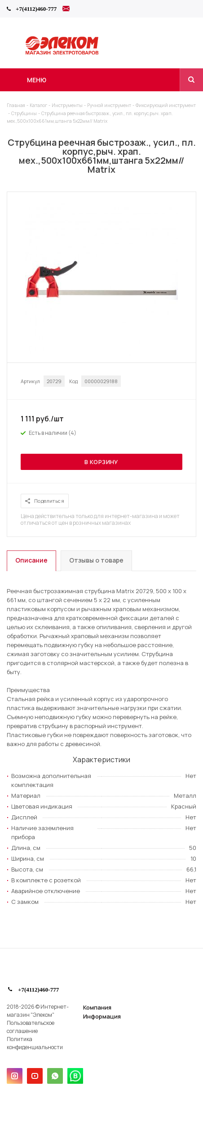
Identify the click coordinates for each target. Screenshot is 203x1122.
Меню (36, 80)
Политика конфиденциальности (35, 1043)
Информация (102, 1016)
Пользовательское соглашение (30, 1027)
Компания (97, 1007)
